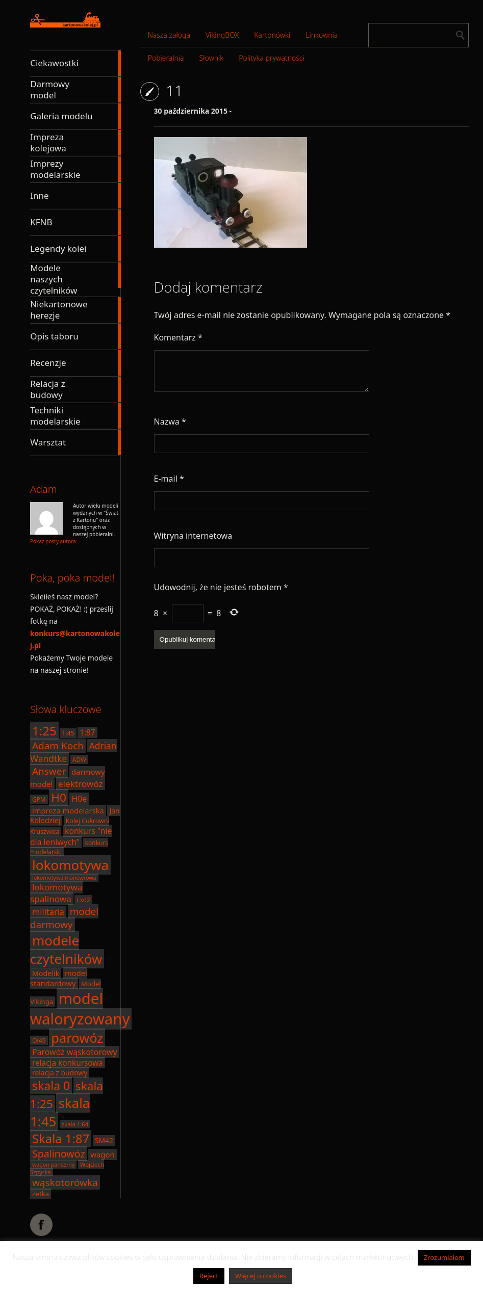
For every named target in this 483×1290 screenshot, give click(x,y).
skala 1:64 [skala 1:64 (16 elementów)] (75, 1124)
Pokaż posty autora (53, 541)
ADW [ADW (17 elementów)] (79, 759)
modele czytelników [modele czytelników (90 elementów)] (66, 949)
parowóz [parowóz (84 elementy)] (77, 1037)
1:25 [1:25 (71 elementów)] (44, 730)
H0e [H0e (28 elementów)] (79, 798)
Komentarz (178, 337)
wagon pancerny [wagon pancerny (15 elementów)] (53, 1164)
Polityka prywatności (271, 58)
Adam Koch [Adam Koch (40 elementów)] (58, 745)
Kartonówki (272, 35)
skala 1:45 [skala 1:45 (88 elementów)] (60, 1112)
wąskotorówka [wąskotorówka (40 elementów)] (65, 1182)
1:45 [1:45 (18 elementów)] (68, 733)
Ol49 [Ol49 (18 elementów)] (39, 1040)
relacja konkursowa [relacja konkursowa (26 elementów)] (67, 1063)
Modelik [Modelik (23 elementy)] (45, 973)
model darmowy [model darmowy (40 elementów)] (64, 918)
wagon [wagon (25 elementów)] (102, 1154)
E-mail (169, 478)
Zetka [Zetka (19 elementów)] (40, 1193)
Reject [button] (208, 1275)
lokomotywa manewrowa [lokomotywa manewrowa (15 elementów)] (64, 877)
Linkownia (322, 35)
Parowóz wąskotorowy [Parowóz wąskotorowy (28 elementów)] (74, 1052)
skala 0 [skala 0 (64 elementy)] (51, 1085)
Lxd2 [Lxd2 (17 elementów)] (83, 900)
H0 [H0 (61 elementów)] (58, 797)
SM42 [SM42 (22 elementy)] (104, 1140)
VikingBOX (222, 35)
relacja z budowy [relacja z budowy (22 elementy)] (59, 1072)
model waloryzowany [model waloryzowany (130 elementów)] (80, 1008)
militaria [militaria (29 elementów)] (48, 911)
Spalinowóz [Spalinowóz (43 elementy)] (58, 1154)
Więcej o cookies (260, 1275)
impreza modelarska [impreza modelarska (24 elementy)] (68, 810)
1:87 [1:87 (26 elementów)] (87, 732)
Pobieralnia (166, 58)
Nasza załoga (169, 35)
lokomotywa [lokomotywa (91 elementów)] (70, 865)
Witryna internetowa (193, 535)
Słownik (211, 58)
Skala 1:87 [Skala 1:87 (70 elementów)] (60, 1138)
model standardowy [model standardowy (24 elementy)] (58, 978)
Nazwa (170, 421)
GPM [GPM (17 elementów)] (39, 799)
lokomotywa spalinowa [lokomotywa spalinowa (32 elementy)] (56, 893)
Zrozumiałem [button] (444, 1257)
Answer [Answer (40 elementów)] (49, 771)
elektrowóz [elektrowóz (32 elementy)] (80, 783)
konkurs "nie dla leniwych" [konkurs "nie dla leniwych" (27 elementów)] (71, 836)
